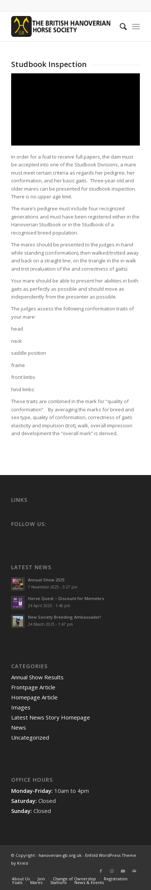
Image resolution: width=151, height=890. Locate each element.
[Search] (119, 26)
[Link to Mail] (134, 871)
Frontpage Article (33, 687)
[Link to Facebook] (100, 871)
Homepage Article (34, 697)
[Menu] (136, 26)
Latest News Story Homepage (50, 717)
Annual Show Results (37, 677)
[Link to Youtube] (123, 871)
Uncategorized (30, 737)
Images (20, 707)
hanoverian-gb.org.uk (60, 855)
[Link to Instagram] (112, 871)
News (18, 727)
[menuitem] (119, 26)
